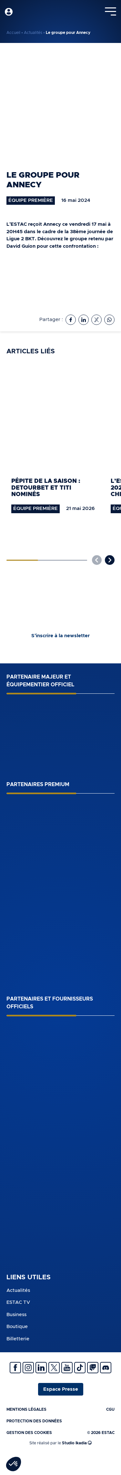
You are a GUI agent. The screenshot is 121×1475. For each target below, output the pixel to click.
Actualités (33, 33)
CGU (110, 1409)
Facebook (15, 1367)
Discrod (105, 1367)
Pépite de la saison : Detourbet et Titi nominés (45, 487)
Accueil (13, 33)
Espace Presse (60, 1389)
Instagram (28, 1367)
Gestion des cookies (29, 1433)
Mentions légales (26, 1409)
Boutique (17, 1326)
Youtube (67, 1367)
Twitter (54, 1367)
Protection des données (34, 1421)
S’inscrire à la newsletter (60, 635)
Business (16, 1314)
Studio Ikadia (77, 1443)
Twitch (92, 1367)
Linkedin (41, 1367)
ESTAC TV (18, 1302)
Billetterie (17, 1338)
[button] (110, 560)
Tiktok (79, 1367)
